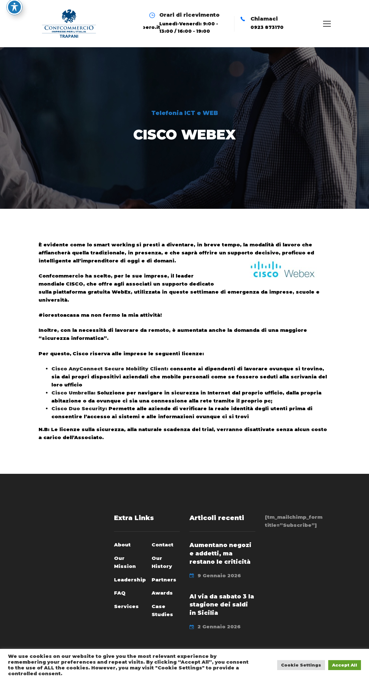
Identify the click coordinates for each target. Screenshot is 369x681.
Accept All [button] (344, 665)
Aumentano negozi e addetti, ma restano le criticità (220, 553)
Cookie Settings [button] (301, 665)
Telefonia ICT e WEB (184, 113)
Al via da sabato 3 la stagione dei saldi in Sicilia (221, 605)
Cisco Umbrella (72, 393)
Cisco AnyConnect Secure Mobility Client (109, 369)
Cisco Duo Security (78, 408)
